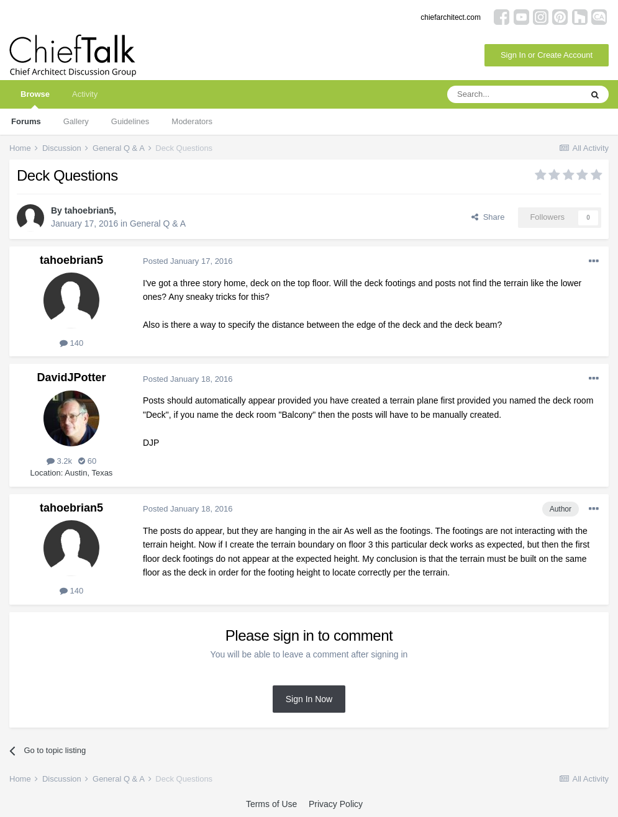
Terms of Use (271, 804)
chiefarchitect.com (450, 17)
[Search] (514, 94)
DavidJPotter (71, 377)
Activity (85, 94)
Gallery (76, 121)
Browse (35, 99)
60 (87, 461)
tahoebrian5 (89, 210)
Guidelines (130, 121)
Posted (188, 261)
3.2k (59, 461)
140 (71, 343)
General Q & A (158, 223)
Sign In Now (309, 699)
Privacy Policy (336, 804)
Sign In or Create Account (547, 55)
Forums (26, 121)
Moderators (191, 121)
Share (487, 217)
